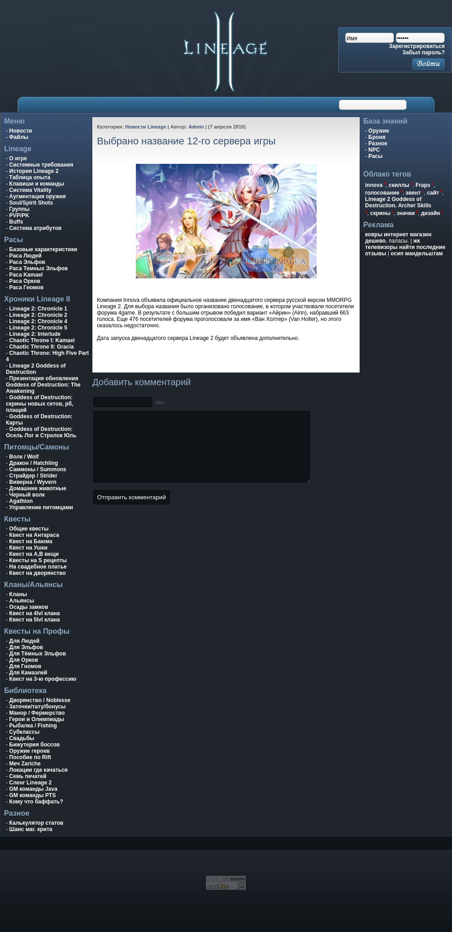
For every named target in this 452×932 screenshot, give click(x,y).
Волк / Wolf (23, 457)
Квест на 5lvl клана (34, 620)
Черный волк (27, 495)
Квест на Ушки (28, 548)
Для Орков (23, 660)
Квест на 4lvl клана (34, 613)
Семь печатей (27, 776)
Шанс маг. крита (30, 829)
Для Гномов (25, 666)
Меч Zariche (24, 763)
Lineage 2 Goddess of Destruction (36, 369)
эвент (413, 193)
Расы (375, 156)
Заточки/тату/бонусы (37, 706)
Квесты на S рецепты (38, 560)
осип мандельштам (417, 253)
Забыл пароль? (424, 52)
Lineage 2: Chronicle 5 (38, 328)
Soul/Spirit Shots (31, 203)
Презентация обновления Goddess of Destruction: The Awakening (43, 384)
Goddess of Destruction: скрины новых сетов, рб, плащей (39, 403)
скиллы (399, 185)
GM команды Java (33, 789)
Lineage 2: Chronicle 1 (38, 309)
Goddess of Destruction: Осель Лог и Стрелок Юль (41, 432)
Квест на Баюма (30, 541)
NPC (374, 150)
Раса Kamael (26, 275)
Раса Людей (25, 256)
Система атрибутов (35, 228)
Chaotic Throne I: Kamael (42, 340)
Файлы (18, 137)
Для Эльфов (26, 647)
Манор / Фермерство (37, 713)
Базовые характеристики (43, 249)
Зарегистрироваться (417, 46)
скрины (380, 213)
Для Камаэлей (28, 672)
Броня (376, 137)
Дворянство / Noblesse (39, 700)
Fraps (423, 185)
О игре (18, 158)
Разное (377, 143)
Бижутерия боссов (34, 744)
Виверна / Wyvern (32, 482)
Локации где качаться (38, 770)
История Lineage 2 (33, 171)
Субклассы (24, 732)
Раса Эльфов (27, 262)
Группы (19, 209)
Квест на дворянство (37, 573)
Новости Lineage (145, 126)
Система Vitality (30, 190)
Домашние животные (37, 488)
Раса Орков (24, 281)
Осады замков (28, 607)
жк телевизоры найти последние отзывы (405, 247)
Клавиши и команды (36, 184)
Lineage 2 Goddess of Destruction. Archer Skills (398, 202)
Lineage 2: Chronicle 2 (38, 315)
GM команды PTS (32, 795)
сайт (433, 193)
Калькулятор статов (36, 823)
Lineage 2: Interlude (34, 334)
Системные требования (41, 165)
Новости (20, 131)
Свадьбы (21, 738)
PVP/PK (19, 215)
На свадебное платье (38, 567)
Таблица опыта (29, 177)
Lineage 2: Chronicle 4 (38, 321)
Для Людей (24, 641)
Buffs (16, 222)
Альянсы (21, 600)
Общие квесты (28, 529)
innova (374, 185)
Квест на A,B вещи (34, 554)
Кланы (18, 594)
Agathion (21, 501)
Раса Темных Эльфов (38, 268)
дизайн (430, 213)
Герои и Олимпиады (36, 719)
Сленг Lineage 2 (30, 782)
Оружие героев (29, 751)
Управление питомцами (41, 507)
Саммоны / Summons (37, 469)
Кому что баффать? (36, 801)
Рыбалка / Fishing (33, 725)
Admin (196, 126)
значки (406, 213)
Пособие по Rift (30, 757)
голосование (382, 193)
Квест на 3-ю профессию (42, 679)
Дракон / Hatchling (33, 463)
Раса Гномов (26, 287)
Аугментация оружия (37, 196)
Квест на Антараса (34, 535)
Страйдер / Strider (33, 476)
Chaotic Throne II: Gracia (41, 347)
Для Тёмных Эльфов (37, 653)
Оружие (378, 131)
